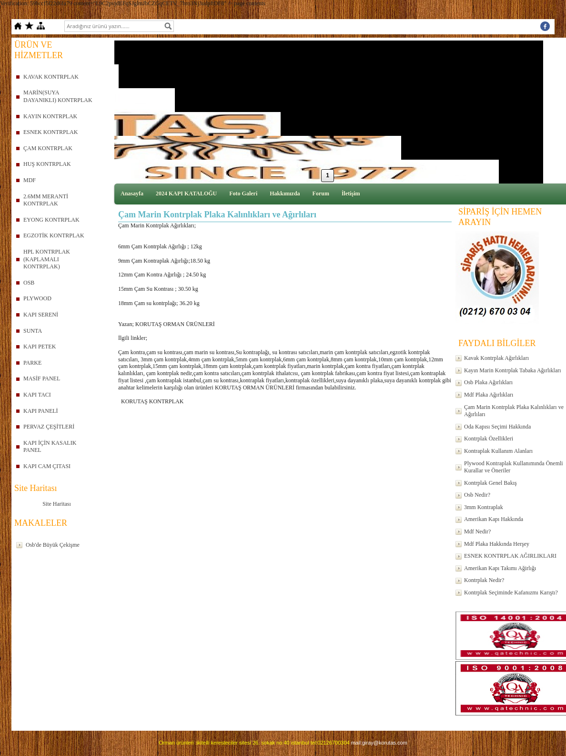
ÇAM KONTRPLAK (47, 148)
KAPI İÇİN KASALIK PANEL (49, 446)
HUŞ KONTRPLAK (47, 164)
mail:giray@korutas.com (379, 743)
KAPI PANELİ (40, 411)
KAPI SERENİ (40, 314)
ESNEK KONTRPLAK (50, 132)
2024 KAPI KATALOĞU (186, 193)
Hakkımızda (285, 193)
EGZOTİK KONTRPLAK (53, 235)
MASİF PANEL (41, 378)
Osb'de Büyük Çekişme (53, 544)
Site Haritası (56, 504)
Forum (321, 193)
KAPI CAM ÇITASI (47, 466)
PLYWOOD (37, 298)
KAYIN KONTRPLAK (50, 116)
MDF (29, 180)
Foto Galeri (243, 193)
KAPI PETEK (39, 346)
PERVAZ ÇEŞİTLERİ (48, 426)
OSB (28, 282)
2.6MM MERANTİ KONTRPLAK (45, 200)
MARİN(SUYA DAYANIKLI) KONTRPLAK (57, 96)
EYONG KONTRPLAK (51, 219)
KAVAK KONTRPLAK (51, 76)
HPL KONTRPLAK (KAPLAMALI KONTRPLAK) (46, 259)
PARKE (32, 362)
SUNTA (32, 330)
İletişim (351, 193)
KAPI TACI (37, 394)
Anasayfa (132, 193)
